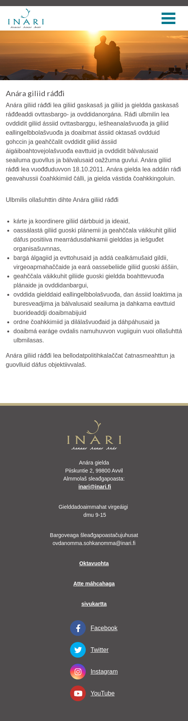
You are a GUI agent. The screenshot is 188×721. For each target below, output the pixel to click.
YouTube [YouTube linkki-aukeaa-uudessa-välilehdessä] (92, 693)
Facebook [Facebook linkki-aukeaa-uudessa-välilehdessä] (93, 628)
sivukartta (93, 604)
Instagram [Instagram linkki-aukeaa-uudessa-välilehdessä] (94, 671)
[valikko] (168, 18)
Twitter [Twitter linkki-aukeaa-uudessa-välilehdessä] (89, 650)
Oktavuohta (94, 563)
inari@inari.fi (94, 487)
